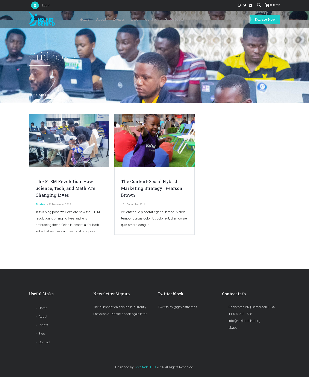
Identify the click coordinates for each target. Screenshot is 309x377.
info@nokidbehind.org (244, 321)
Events (119, 19)
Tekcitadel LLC (145, 367)
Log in (46, 5)
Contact (152, 19)
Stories (40, 204)
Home (84, 19)
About (101, 19)
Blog (135, 19)
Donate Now (265, 19)
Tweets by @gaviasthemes (177, 307)
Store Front (174, 19)
